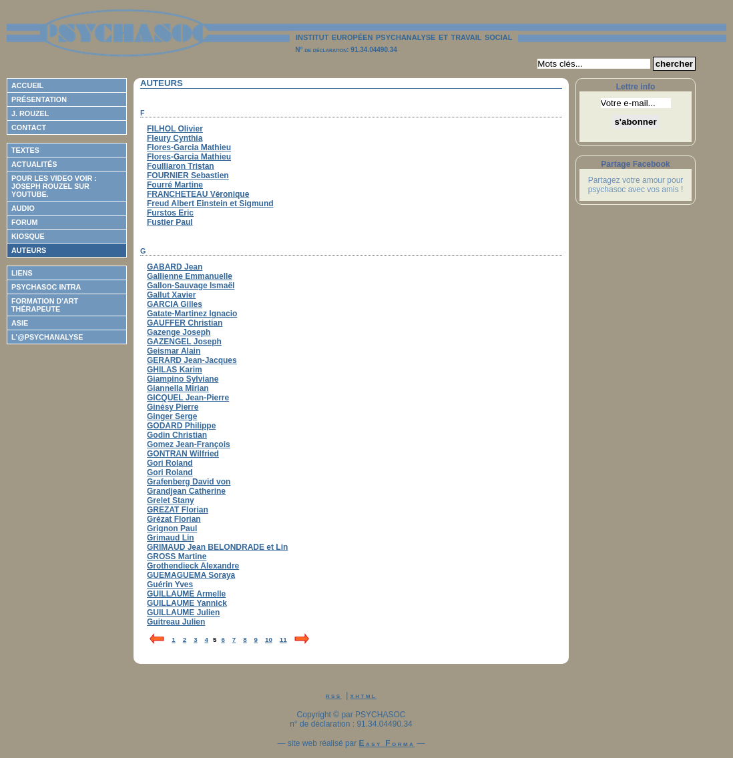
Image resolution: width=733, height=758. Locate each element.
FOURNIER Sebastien (188, 175)
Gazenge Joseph (178, 332)
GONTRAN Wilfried (183, 453)
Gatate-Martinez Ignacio (192, 313)
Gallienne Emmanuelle (189, 276)
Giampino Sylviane (182, 379)
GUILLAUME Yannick (187, 603)
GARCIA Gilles (174, 304)
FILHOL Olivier (175, 128)
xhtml (363, 695)
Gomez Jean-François (188, 444)
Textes (25, 150)
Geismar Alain (173, 351)
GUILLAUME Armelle (186, 594)
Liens (22, 273)
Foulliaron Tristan (180, 166)
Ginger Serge (172, 416)
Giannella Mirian (178, 388)
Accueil (27, 85)
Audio (23, 208)
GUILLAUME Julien (183, 612)
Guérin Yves (170, 584)
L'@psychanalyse (47, 337)
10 (268, 639)
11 (283, 639)
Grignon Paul (172, 528)
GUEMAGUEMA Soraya (191, 575)
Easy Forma (387, 743)
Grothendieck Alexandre (193, 566)
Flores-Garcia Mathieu (189, 147)
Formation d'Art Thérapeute (44, 305)
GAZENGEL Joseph (184, 341)
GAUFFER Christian (184, 323)
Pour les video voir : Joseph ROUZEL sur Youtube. (54, 186)
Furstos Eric (170, 213)
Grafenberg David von (188, 481)
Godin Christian (177, 435)
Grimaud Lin (170, 537)
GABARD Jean (174, 267)
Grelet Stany (170, 500)
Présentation (39, 99)
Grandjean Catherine (186, 491)
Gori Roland (170, 463)
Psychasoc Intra (46, 287)
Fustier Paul (170, 222)
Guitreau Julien (176, 622)
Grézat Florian (174, 519)
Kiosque (28, 236)
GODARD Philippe (181, 425)
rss (334, 695)
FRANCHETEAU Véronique (198, 194)
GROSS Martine (176, 556)
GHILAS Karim (174, 369)
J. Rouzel (30, 113)
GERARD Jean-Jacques (192, 360)
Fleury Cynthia (174, 138)
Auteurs (28, 250)
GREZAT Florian (177, 509)
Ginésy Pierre (172, 407)
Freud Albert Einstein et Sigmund (210, 203)
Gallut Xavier (171, 295)
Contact (28, 127)
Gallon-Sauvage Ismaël (190, 285)
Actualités (34, 164)
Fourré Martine (175, 185)
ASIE (19, 323)
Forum (24, 222)
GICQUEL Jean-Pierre (188, 397)
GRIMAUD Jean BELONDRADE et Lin (217, 547)
